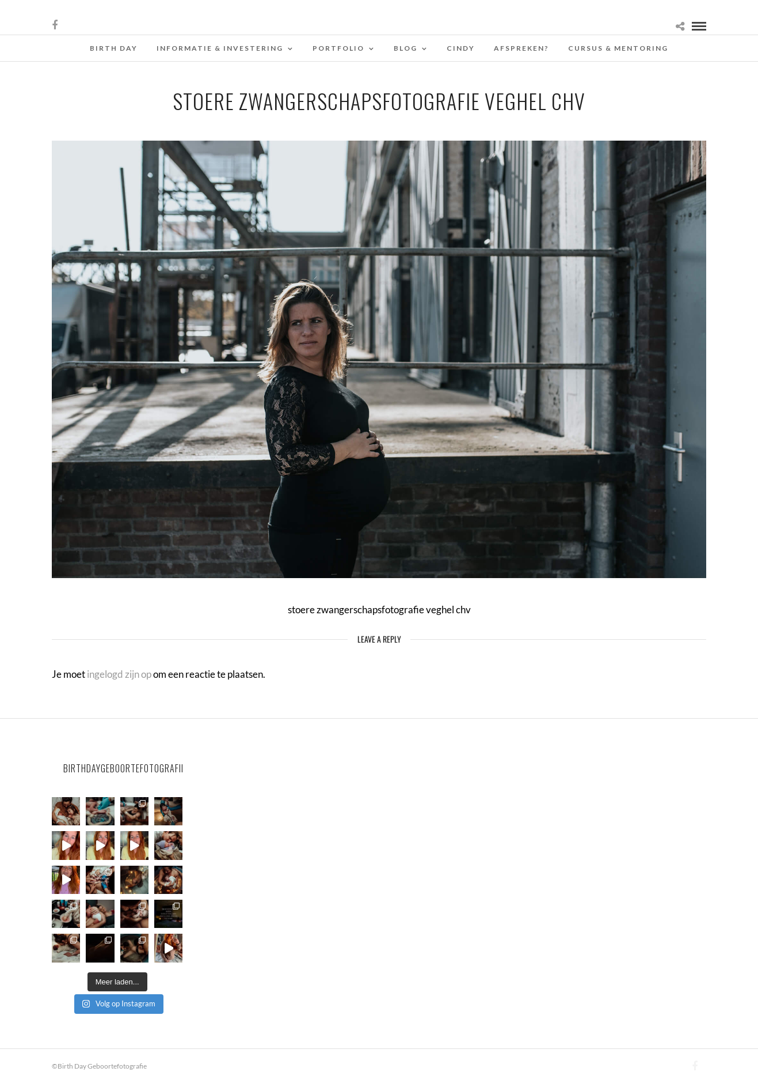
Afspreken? (521, 48)
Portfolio (338, 48)
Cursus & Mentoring (618, 48)
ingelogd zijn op (119, 674)
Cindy (461, 48)
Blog (405, 48)
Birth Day (114, 48)
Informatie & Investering (220, 48)
